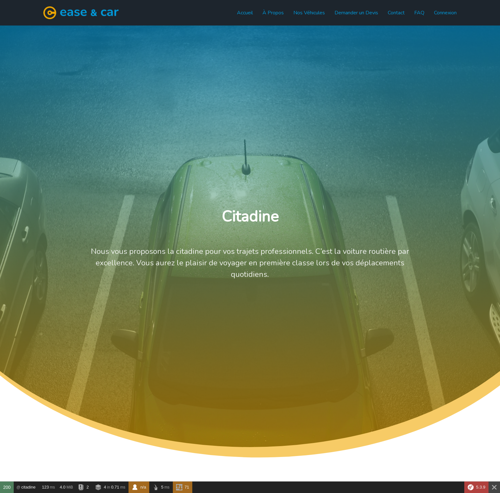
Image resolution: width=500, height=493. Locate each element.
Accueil (245, 12)
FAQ (419, 12)
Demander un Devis (356, 12)
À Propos (273, 12)
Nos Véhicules (309, 12)
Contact (396, 12)
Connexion (445, 12)
